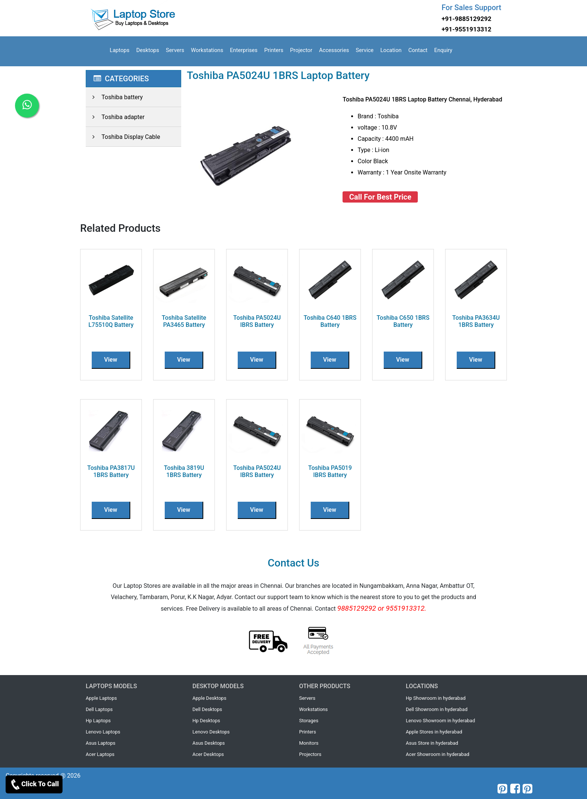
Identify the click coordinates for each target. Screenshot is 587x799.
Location (391, 50)
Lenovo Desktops (211, 732)
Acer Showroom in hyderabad (437, 754)
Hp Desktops (206, 720)
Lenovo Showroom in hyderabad (440, 720)
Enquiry (443, 50)
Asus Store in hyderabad (432, 743)
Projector (301, 50)
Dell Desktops (207, 709)
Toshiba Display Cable (123, 136)
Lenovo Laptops (103, 732)
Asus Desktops (208, 743)
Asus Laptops (100, 743)
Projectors (310, 754)
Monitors (309, 743)
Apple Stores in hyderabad (434, 732)
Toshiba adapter (115, 117)
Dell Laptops (99, 709)
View (110, 359)
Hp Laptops (98, 720)
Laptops (120, 50)
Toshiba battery (114, 97)
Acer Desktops (208, 754)
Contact (418, 50)
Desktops (147, 50)
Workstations (207, 50)
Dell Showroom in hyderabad (437, 709)
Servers (175, 50)
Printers (273, 50)
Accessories (334, 50)
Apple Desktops (209, 698)
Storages (308, 720)
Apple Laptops (101, 698)
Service (365, 50)
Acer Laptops (100, 754)
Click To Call (34, 784)
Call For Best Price (380, 196)
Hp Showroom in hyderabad (436, 698)
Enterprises (244, 50)
